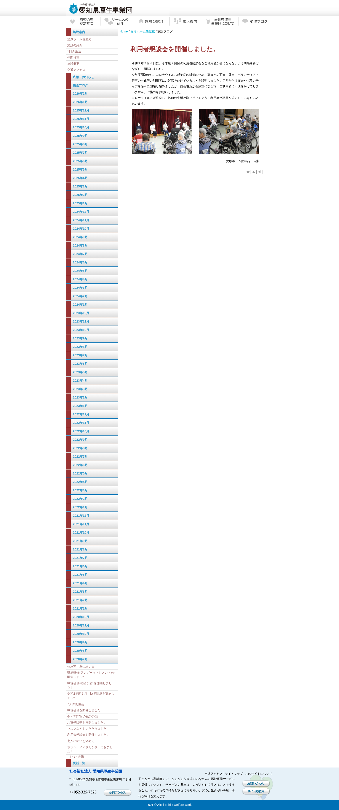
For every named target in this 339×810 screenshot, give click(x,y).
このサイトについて (258, 773)
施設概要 (73, 63)
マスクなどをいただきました (87, 728)
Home (124, 31)
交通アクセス (76, 69)
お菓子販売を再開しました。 (87, 722)
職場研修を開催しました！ (85, 710)
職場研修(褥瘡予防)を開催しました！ (89, 685)
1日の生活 (74, 51)
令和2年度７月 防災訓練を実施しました (90, 696)
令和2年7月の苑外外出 (82, 716)
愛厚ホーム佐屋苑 (143, 31)
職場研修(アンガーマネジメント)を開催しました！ (91, 675)
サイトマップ (234, 773)
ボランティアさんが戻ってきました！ (90, 749)
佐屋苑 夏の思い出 (80, 666)
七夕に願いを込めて (80, 741)
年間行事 (73, 57)
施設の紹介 (74, 45)
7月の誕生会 (75, 704)
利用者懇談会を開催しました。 (88, 734)
